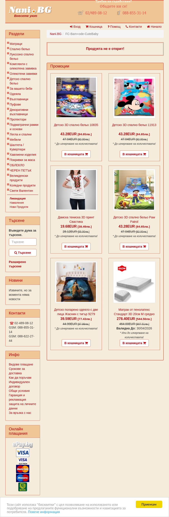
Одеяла (15, 94)
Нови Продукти (19, 206)
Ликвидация (18, 198)
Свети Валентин (21, 190)
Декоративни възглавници (19, 112)
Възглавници (19, 99)
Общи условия (19, 391)
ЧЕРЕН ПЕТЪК (20, 170)
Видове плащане (21, 364)
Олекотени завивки (23, 73)
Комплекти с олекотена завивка (23, 66)
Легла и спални (20, 134)
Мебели (15, 139)
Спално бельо (20, 49)
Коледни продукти (22, 185)
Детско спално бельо (20, 81)
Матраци (16, 44)
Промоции (59, 66)
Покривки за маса (22, 160)
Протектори (18, 119)
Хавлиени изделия (23, 154)
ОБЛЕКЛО (17, 165)
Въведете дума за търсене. (22, 233)
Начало (154, 26)
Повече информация (45, 512)
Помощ (114, 26)
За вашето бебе (21, 88)
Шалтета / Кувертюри (17, 147)
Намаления (17, 202)
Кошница (94, 26)
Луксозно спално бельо (22, 56)
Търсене (22, 252)
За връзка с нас (20, 413)
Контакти (134, 26)
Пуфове (15, 104)
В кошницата (76, 154)
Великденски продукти (19, 178)
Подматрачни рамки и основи (24, 127)
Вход (75, 26)
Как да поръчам (20, 377)
